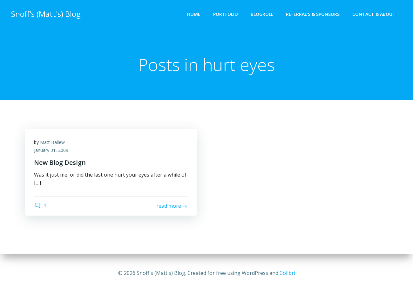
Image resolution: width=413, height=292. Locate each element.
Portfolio (225, 14)
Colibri (287, 272)
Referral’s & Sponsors (313, 14)
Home (194, 14)
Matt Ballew (53, 143)
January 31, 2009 (52, 151)
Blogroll (262, 14)
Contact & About (374, 14)
